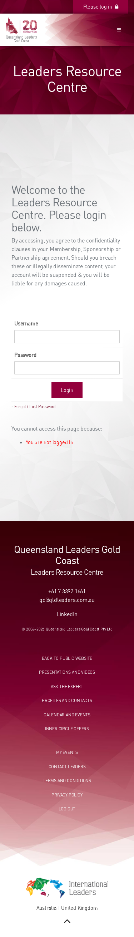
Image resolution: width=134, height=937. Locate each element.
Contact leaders (67, 766)
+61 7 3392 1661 (67, 591)
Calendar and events (67, 714)
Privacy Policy (66, 795)
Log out (67, 808)
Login (67, 390)
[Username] (67, 336)
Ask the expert (67, 686)
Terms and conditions (67, 780)
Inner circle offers (67, 728)
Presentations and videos (67, 672)
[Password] (67, 367)
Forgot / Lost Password (35, 406)
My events (67, 752)
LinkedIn (67, 614)
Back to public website (67, 658)
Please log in (112, 4)
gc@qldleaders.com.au (67, 599)
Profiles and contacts (67, 700)
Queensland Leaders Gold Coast (67, 554)
